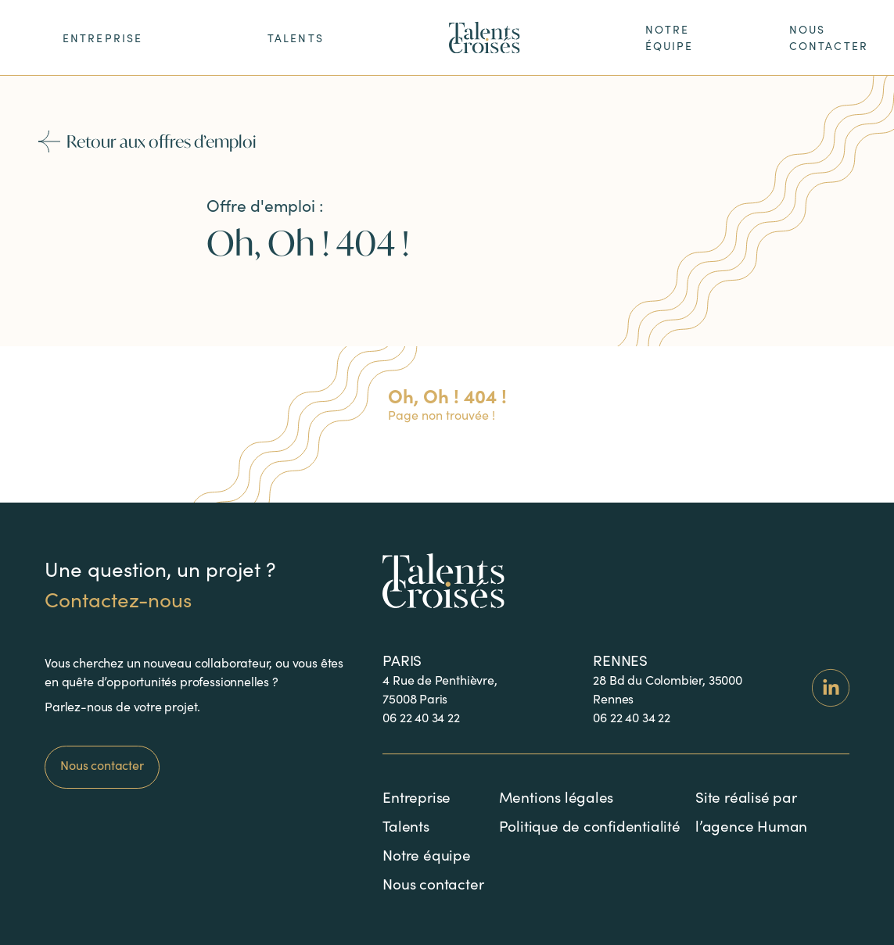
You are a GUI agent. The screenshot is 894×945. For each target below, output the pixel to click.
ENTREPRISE (102, 37)
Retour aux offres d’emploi (151, 141)
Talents (295, 37)
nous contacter (828, 37)
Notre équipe (426, 854)
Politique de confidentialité (589, 825)
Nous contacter (102, 765)
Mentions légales (556, 796)
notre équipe (669, 37)
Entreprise (416, 796)
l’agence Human (751, 825)
